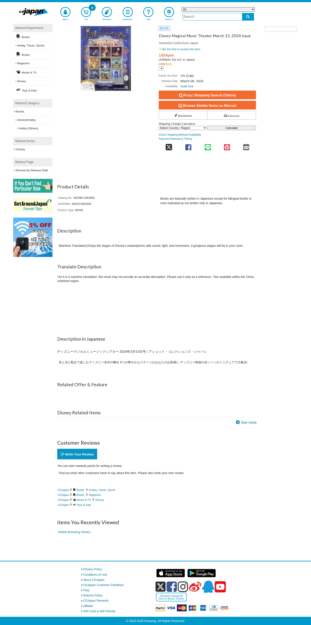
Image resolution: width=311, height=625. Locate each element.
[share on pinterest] (226, 146)
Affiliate (88, 606)
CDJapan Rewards (96, 600)
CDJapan (63, 490)
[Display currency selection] (161, 68)
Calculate (232, 128)
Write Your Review (77, 454)
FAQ (86, 590)
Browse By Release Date (32, 170)
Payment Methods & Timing (175, 138)
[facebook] (172, 587)
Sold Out (186, 86)
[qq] (208, 587)
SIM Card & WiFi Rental (99, 611)
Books (80, 490)
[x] (161, 587)
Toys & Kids (84, 504)
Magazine (95, 495)
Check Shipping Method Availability (180, 134)
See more (249, 422)
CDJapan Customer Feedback (103, 585)
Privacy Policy (92, 569)
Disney (99, 500)
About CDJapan (94, 580)
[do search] (248, 17)
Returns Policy (93, 595)
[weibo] (195, 587)
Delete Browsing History (74, 532)
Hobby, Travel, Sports (102, 490)
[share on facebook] (188, 146)
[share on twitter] (169, 146)
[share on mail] (246, 146)
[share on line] (207, 146)
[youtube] (220, 587)
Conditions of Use (95, 574)
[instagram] (183, 587)
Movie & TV (84, 500)
